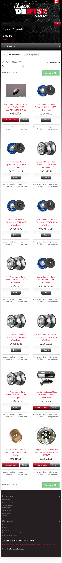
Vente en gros (6, 510)
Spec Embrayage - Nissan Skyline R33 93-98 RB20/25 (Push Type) (16, 222)
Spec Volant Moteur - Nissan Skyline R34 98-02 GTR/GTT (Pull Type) (16, 395)
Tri (3, 66)
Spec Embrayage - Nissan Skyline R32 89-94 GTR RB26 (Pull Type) (15, 164)
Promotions (6, 500)
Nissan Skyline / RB (15, 55)
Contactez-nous (7, 505)
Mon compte (7, 521)
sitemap (5, 516)
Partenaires (6, 513)
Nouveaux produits (8, 502)
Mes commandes (8, 525)
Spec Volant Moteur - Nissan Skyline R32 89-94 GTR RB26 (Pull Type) (46, 164)
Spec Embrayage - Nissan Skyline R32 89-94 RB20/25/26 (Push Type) (46, 107)
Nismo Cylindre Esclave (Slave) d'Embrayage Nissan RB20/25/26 (46, 395)
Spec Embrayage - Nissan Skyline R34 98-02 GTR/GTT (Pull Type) (46, 279)
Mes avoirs (5, 527)
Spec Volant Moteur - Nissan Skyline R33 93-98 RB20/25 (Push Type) (16, 337)
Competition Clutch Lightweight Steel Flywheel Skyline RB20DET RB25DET (46, 452)
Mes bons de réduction (9, 535)
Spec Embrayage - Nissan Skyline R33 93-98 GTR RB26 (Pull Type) (46, 222)
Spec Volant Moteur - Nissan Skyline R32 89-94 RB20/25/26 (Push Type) (16, 279)
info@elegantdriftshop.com (16, 549)
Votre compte (18, 29)
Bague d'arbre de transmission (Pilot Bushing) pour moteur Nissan (16, 452)
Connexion (6, 29)
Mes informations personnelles (12, 533)
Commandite (6, 508)
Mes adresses (7, 530)
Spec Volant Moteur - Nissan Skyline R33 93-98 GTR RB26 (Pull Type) (46, 337)
